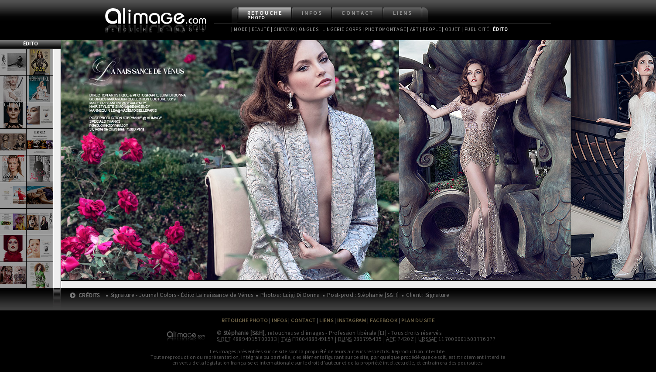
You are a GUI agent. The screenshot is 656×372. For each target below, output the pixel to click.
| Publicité (475, 29)
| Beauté (259, 29)
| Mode (239, 29)
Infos (312, 13)
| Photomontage (384, 29)
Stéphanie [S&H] (244, 333)
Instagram (351, 320)
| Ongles (307, 29)
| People (430, 29)
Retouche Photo (245, 320)
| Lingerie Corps (340, 29)
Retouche (265, 15)
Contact (357, 13)
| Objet (451, 29)
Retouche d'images (156, 30)
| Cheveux (283, 29)
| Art (413, 29)
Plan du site (417, 320)
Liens (402, 13)
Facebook (383, 320)
